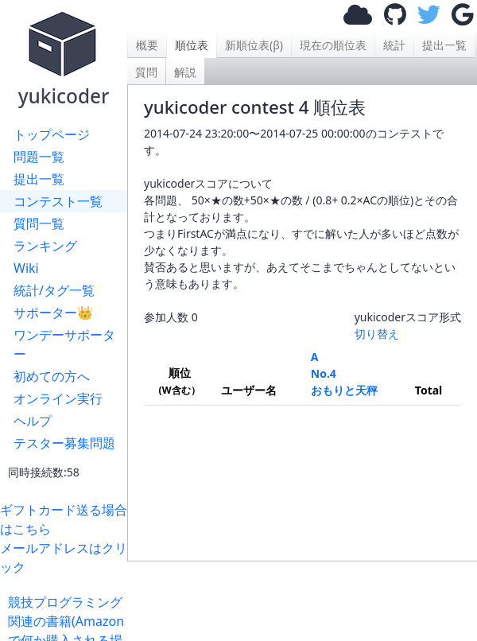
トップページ (52, 134)
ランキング (45, 245)
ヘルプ (33, 420)
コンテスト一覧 (58, 201)
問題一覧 (39, 156)
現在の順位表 (333, 44)
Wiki (26, 268)
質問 (146, 72)
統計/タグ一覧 (54, 290)
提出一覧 (39, 179)
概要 (147, 44)
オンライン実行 (58, 398)
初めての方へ (52, 376)
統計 (394, 44)
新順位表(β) (254, 44)
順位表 (191, 44)
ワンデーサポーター (64, 344)
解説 (185, 72)
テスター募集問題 (64, 443)
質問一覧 (39, 223)
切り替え (377, 333)
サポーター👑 (53, 312)
